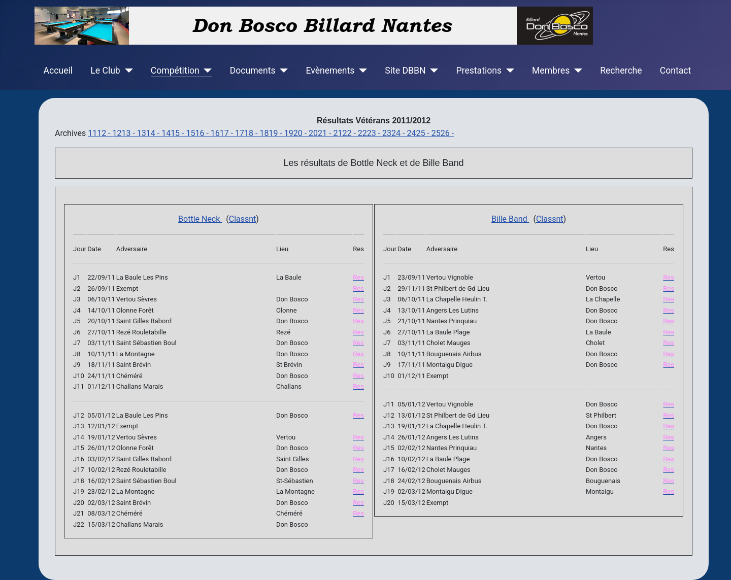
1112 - (100, 133)
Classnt (242, 219)
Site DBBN (405, 70)
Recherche (621, 70)
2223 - (370, 133)
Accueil (58, 70)
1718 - (247, 133)
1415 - (173, 133)
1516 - (198, 133)
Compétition (175, 70)
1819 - (271, 133)
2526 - (442, 133)
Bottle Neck (200, 219)
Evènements (330, 70)
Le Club (105, 70)
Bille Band (510, 219)
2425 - (419, 133)
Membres (551, 70)
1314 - (149, 133)
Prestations (479, 70)
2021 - (321, 133)
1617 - (223, 133)
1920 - (296, 133)
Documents (253, 70)
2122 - (345, 133)
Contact (675, 70)
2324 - (394, 133)
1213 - (124, 133)
